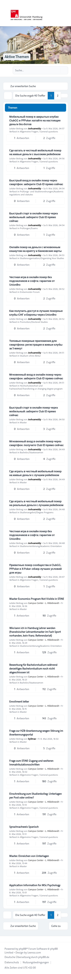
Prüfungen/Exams (29, 228)
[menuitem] (12, 962)
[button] (64, 96)
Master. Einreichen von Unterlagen (29, 856)
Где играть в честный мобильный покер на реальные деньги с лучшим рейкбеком (36, 503)
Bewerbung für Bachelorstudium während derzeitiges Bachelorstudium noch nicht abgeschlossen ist (33, 668)
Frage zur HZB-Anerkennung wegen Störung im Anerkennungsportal (36, 732)
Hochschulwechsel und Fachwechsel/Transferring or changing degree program (36, 387)
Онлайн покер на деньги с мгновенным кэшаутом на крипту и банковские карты (35, 249)
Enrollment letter (19, 701)
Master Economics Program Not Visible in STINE (36, 599)
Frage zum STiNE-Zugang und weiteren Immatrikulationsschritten (31, 762)
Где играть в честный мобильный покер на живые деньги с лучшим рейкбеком (35, 473)
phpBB (22, 949)
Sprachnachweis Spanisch (24, 827)
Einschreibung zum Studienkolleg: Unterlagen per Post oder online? (35, 795)
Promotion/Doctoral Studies (34, 322)
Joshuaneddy (34, 128)
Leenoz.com (34, 952)
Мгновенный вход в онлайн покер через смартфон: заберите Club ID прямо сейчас (36, 376)
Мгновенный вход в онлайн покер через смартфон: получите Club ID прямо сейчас (36, 443)
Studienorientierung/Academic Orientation (41, 546)
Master (23, 422)
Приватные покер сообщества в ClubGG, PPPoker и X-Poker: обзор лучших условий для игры (35, 568)
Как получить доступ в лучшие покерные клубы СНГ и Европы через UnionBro (36, 313)
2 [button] (57, 95)
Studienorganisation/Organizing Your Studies (42, 258)
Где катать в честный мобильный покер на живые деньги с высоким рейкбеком (35, 152)
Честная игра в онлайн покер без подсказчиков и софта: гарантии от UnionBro (32, 281)
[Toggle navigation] (66, 13)
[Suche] (57, 70)
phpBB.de (43, 957)
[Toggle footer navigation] (4, 939)
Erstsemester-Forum (30, 292)
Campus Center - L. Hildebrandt (43, 603)
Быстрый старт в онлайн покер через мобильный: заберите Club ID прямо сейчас (33, 217)
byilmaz (32, 738)
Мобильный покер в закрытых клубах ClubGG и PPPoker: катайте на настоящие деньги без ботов (35, 120)
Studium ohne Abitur (30, 355)
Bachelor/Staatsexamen (31, 452)
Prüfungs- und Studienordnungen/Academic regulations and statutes (36, 193)
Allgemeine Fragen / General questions (39, 131)
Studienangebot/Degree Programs (36, 512)
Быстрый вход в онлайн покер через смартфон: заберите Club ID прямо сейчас (36, 182)
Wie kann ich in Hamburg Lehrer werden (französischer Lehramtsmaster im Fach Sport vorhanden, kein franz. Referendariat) (35, 631)
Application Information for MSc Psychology (34, 885)
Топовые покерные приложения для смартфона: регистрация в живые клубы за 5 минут (35, 344)
